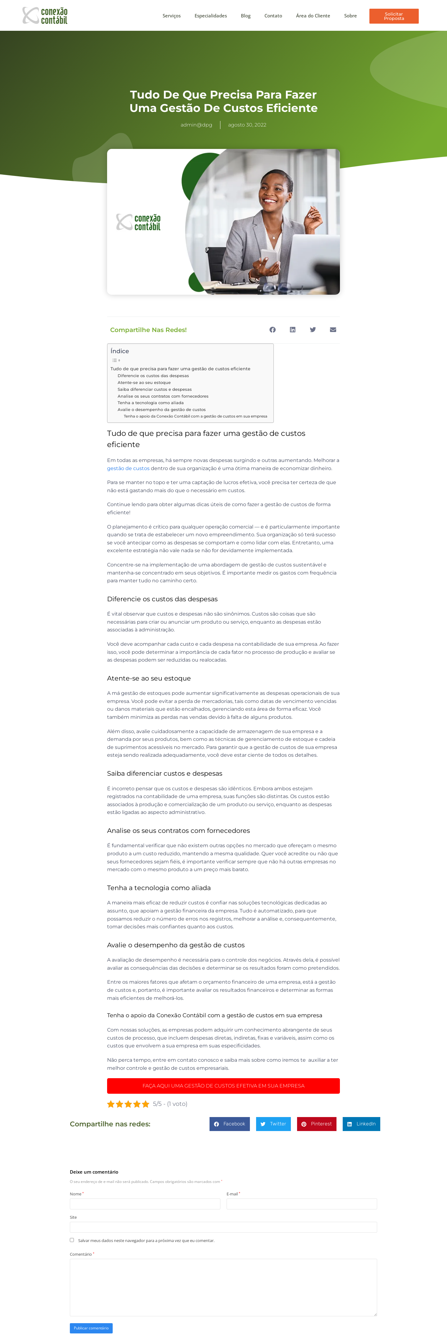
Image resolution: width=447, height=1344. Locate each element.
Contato (273, 15)
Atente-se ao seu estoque (145, 382)
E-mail (233, 1194)
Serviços (172, 15)
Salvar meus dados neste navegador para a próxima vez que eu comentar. (146, 1240)
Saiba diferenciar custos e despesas (155, 389)
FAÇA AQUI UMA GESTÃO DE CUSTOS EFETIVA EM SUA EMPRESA (223, 1086)
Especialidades (211, 15)
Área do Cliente (313, 15)
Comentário (82, 1254)
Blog (246, 15)
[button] (272, 330)
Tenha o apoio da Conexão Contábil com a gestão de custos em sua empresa (195, 416)
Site (73, 1217)
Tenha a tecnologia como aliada (151, 402)
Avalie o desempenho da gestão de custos (162, 409)
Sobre (350, 15)
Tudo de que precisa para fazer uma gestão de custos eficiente (181, 369)
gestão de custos (128, 468)
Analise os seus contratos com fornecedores (163, 396)
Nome (77, 1194)
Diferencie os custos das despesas (153, 375)
